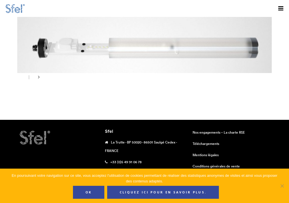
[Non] (282, 186)
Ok (88, 192)
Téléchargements (206, 143)
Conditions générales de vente (216, 166)
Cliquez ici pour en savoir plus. (163, 192)
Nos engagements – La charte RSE (219, 132)
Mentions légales (206, 155)
